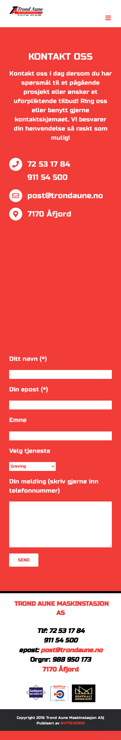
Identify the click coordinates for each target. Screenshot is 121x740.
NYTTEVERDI (73, 723)
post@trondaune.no (71, 650)
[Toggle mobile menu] (108, 18)
